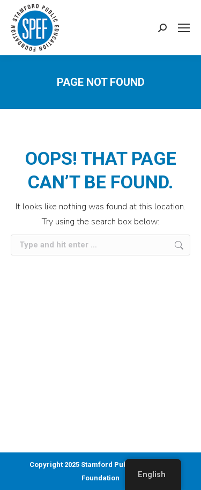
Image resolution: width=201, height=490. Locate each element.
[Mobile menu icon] (183, 27)
